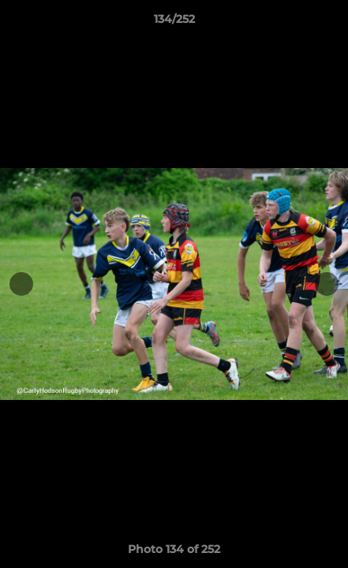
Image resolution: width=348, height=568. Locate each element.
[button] (329, 23)
